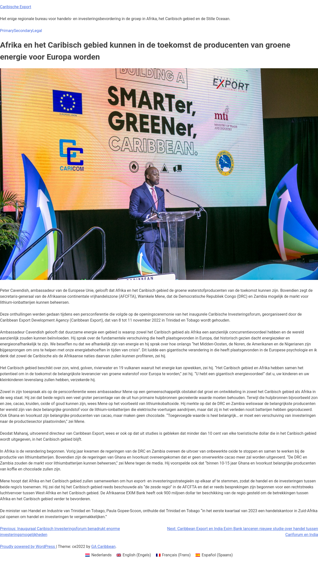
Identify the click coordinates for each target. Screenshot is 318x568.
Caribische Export (15, 6)
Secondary (23, 30)
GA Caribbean (103, 546)
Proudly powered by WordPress (28, 546)
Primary (7, 30)
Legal (37, 30)
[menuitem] (98, 555)
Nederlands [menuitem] (101, 555)
